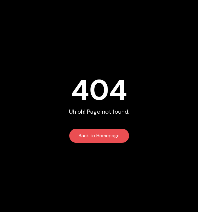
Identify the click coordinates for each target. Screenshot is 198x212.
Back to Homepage (99, 135)
